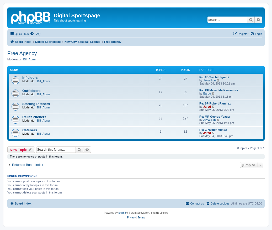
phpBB (122, 212)
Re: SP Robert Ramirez (215, 103)
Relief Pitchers (34, 117)
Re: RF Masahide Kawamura (218, 90)
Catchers (29, 130)
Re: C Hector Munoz (213, 129)
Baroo (207, 93)
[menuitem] (35, 34)
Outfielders (31, 91)
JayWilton (209, 80)
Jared (207, 106)
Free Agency (22, 53)
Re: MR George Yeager (214, 116)
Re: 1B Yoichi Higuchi (214, 77)
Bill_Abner (29, 59)
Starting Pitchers (36, 104)
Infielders (30, 78)
